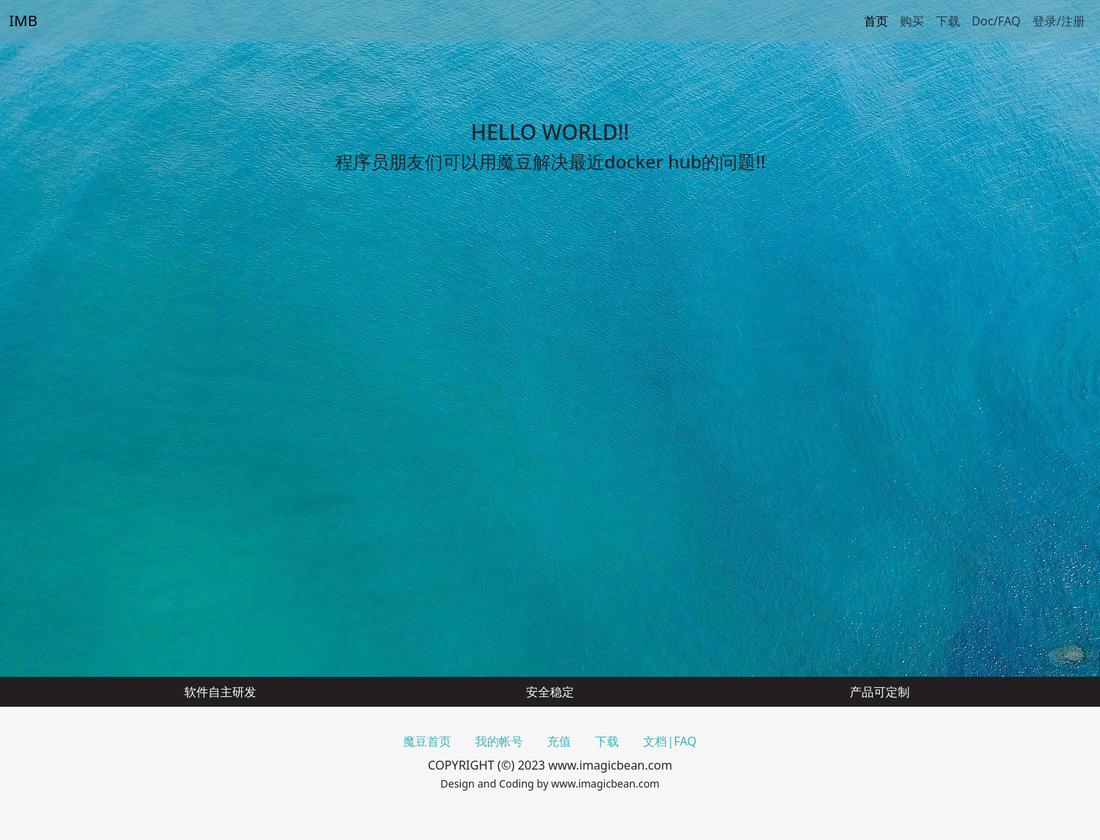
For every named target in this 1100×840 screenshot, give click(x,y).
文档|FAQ (669, 741)
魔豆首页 (427, 741)
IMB (23, 20)
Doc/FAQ (996, 21)
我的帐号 (499, 741)
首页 (876, 21)
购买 (912, 21)
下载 (948, 21)
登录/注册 (1059, 21)
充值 (559, 741)
